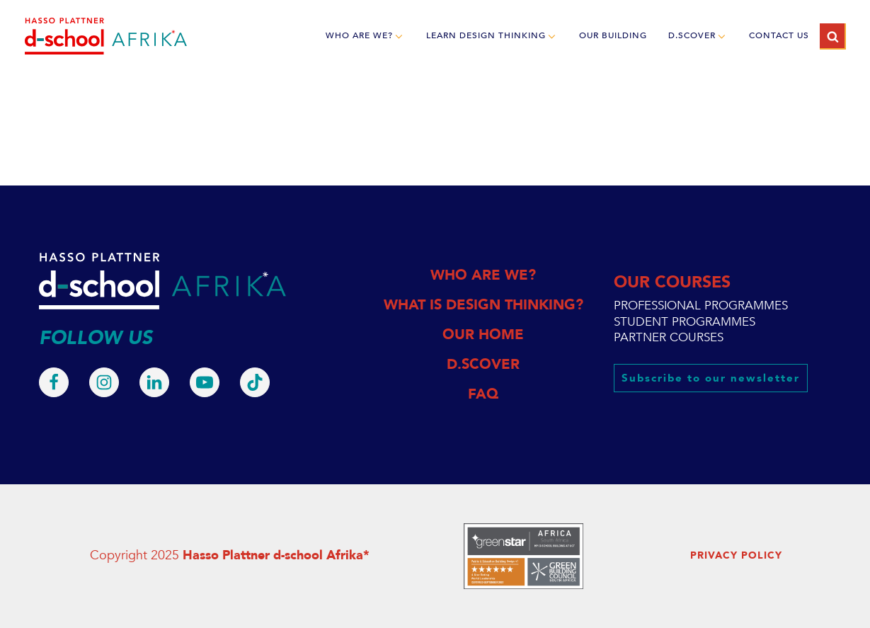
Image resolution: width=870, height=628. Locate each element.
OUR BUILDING (613, 35)
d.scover (698, 36)
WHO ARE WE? (365, 36)
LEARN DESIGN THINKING (492, 36)
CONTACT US (779, 35)
